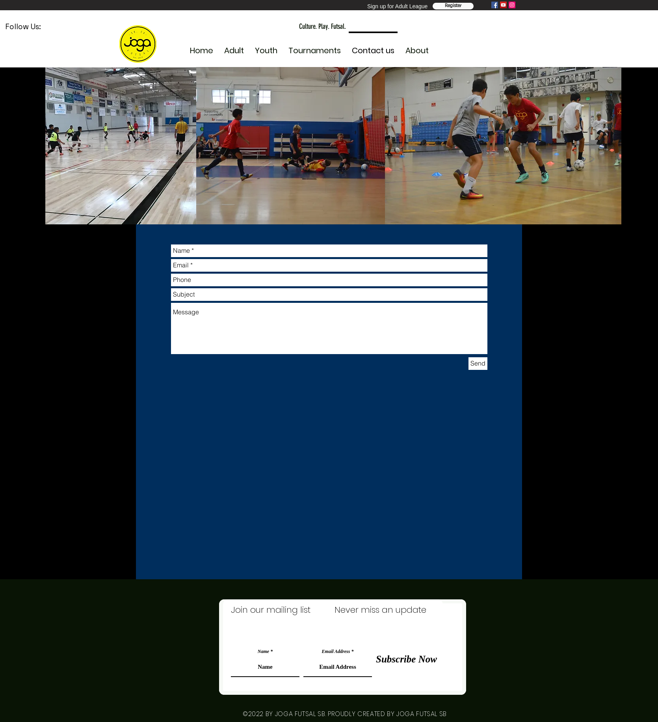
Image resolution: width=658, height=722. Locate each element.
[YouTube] (503, 5)
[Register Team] (453, 6)
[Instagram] (512, 5)
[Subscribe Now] (406, 659)
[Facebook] (494, 5)
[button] (266, 47)
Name (263, 651)
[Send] (477, 363)
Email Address (336, 651)
